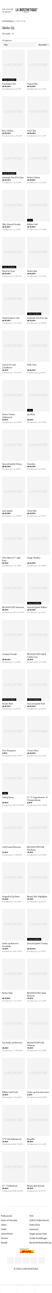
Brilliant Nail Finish (10, 1092)
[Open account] (41, 13)
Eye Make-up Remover (12, 1042)
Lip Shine (31, 414)
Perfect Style (7, 992)
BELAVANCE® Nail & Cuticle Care (36, 655)
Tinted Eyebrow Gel (10, 317)
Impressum (34, 1229)
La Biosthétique (7, 21)
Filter (19, 44)
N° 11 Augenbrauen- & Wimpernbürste (37, 798)
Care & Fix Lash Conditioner (9, 366)
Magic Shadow (33, 557)
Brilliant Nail (32, 224)
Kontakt (4, 1242)
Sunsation (31, 463)
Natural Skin (32, 83)
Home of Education (9, 1220)
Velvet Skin (32, 510)
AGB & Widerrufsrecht (39, 1220)
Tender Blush (7, 703)
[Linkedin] (10, 1260)
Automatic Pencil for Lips (37, 317)
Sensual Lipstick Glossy (12, 463)
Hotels (3, 1229)
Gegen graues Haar (38, 1233)
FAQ (31, 1215)
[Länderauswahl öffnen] (41, 9)
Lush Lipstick (7, 510)
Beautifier (31, 1139)
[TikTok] (41, 1260)
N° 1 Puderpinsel (9, 1185)
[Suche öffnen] (43, 1289)
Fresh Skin (31, 130)
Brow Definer (8, 130)
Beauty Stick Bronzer (36, 1185)
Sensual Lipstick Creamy (37, 943)
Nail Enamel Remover (11, 846)
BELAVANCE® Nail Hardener (35, 848)
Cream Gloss (32, 750)
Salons (4, 1224)
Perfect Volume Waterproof (8, 415)
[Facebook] (18, 1260)
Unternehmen (7, 1233)
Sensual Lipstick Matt (36, 703)
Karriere (4, 1238)
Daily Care (31, 364)
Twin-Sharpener (9, 750)
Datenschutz (34, 1224)
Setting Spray (7, 797)
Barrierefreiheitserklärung (40, 1242)
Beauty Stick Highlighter (37, 896)
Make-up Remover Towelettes (10, 944)
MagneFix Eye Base (10, 896)
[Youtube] (26, 1260)
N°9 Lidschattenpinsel (11, 1139)
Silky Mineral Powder (11, 224)
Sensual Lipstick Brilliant (37, 607)
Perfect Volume (33, 177)
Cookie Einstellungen (38, 1238)
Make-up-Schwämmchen (38, 1092)
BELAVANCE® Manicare (13, 607)
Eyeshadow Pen (9, 83)
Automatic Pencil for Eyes (13, 177)
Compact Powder (9, 654)
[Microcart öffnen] (41, 16)
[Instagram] (34, 1260)
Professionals (6, 1215)
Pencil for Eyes (8, 271)
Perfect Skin (32, 271)
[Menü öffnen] (26, 1289)
